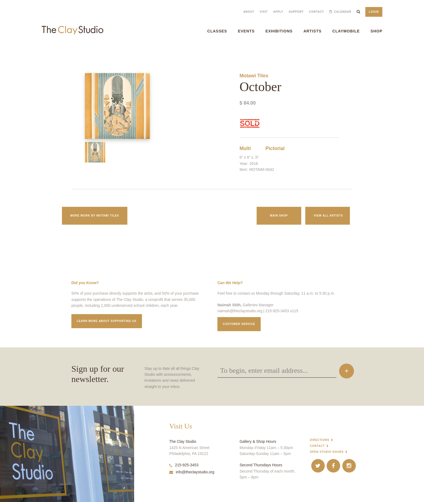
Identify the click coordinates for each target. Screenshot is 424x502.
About (248, 11)
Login (374, 11)
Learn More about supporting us (107, 321)
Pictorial (275, 148)
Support (296, 11)
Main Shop (279, 215)
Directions (319, 439)
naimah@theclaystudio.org (239, 311)
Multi (245, 148)
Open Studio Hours (327, 451)
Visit (264, 11)
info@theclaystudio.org (191, 472)
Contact (316, 11)
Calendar (342, 11)
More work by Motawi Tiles (94, 215)
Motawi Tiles (254, 75)
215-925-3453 (183, 465)
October (4, 51)
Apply (278, 11)
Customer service (239, 324)
